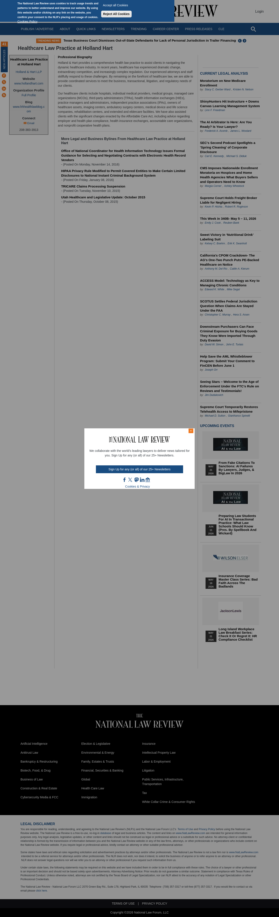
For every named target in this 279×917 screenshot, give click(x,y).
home (147, 480)
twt (130, 479)
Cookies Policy (27, 21)
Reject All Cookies (116, 14)
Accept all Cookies (115, 5)
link (142, 480)
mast (136, 480)
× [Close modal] (191, 430)
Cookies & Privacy (137, 486)
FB (125, 480)
